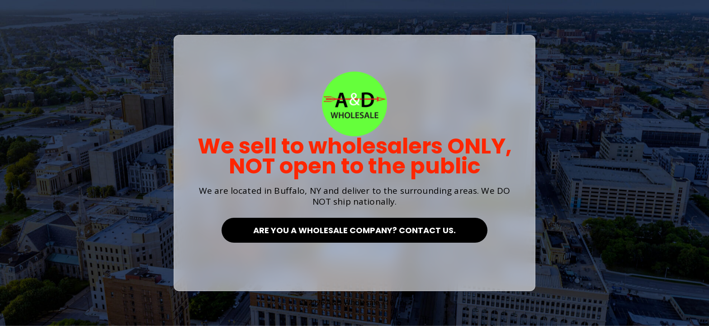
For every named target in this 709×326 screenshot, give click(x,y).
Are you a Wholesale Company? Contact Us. (354, 230)
